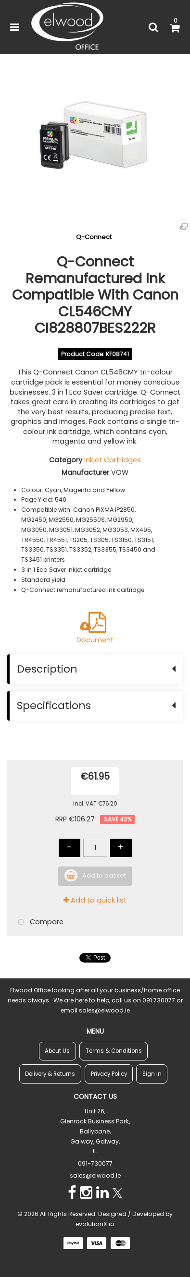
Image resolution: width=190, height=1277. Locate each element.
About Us (57, 1051)
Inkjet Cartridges (112, 460)
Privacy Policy (109, 1074)
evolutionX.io (95, 1224)
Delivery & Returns (50, 1074)
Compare (38, 922)
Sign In (152, 1074)
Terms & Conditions (114, 1051)
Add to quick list (95, 900)
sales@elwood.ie (95, 1175)
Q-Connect (94, 236)
